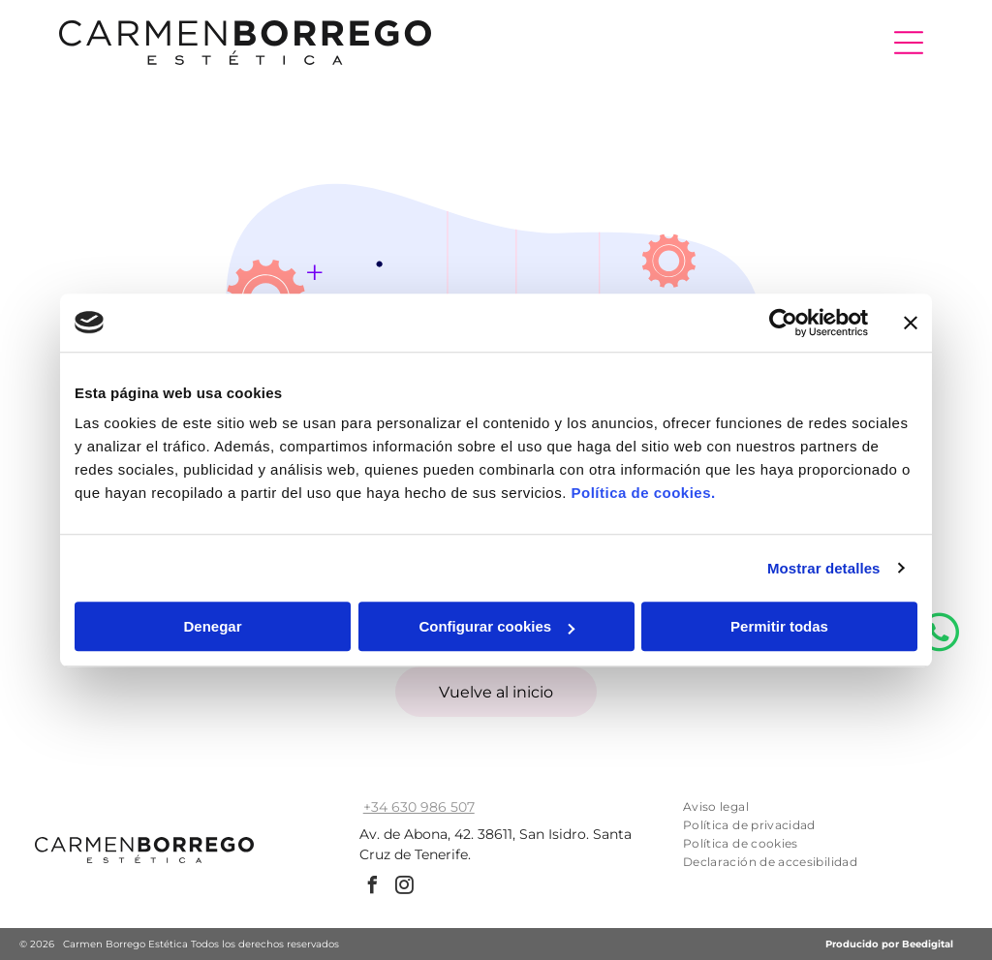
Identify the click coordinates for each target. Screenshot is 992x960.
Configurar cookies (496, 626)
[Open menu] (908, 42)
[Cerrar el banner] (910, 322)
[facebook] (373, 888)
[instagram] (404, 888)
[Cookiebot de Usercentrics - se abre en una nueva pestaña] (783, 322)
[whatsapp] (940, 898)
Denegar (212, 626)
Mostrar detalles (824, 568)
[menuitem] (803, 806)
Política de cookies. (643, 492)
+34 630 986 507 (419, 807)
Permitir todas (779, 626)
